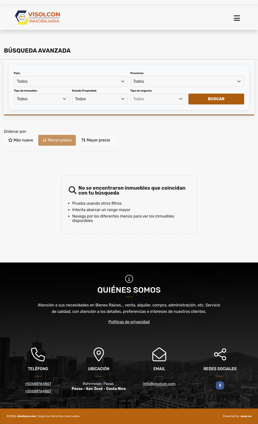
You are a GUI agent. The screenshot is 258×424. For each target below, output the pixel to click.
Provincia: (137, 73)
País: (17, 73)
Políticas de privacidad (129, 322)
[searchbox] (158, 99)
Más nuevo (20, 140)
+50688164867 (38, 384)
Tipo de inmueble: (25, 90)
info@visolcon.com (159, 384)
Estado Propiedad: (84, 90)
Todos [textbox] (22, 81)
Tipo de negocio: (141, 90)
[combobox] (71, 81)
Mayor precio (95, 140)
